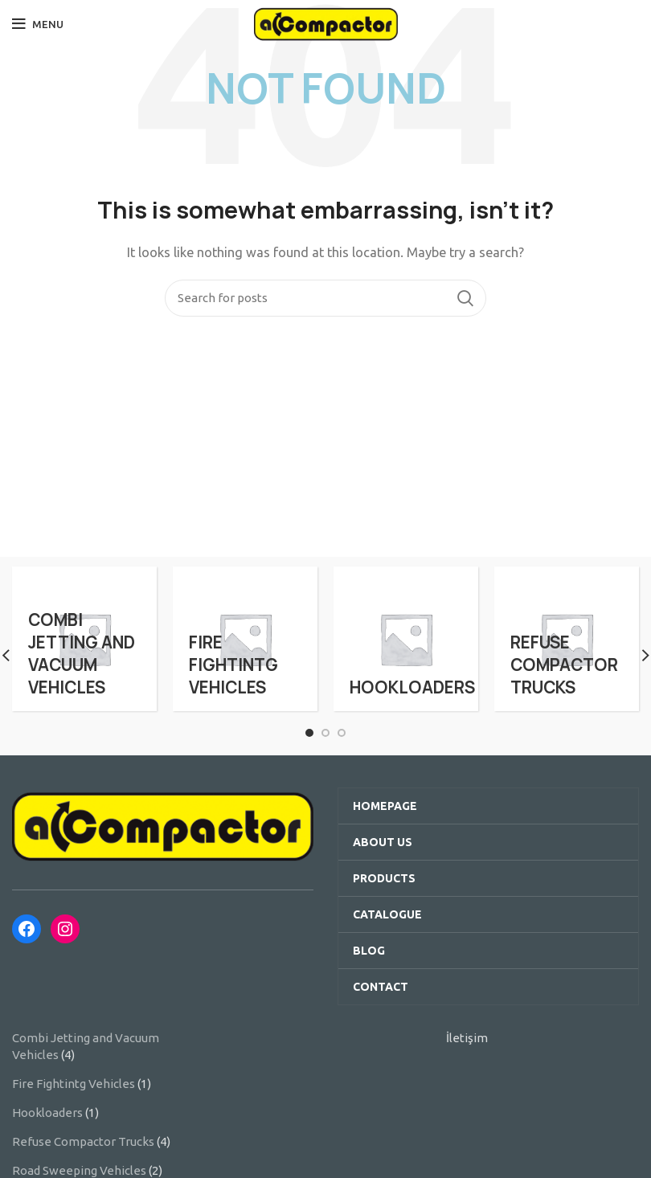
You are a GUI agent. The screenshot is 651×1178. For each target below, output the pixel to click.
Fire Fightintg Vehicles (73, 1083)
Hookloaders (47, 1112)
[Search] (325, 298)
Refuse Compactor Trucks (83, 1141)
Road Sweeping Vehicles (79, 1170)
